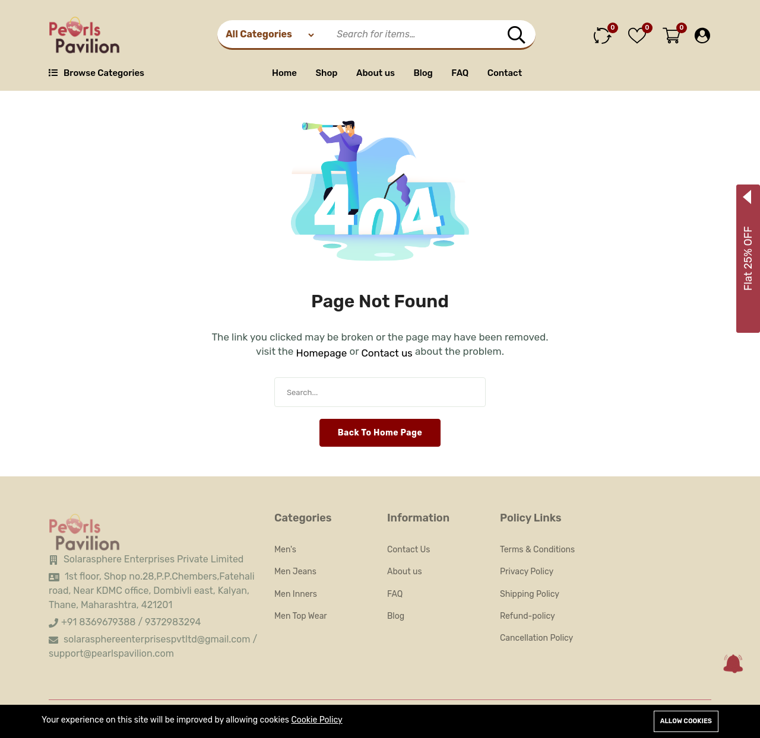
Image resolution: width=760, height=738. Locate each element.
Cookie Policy (316, 720)
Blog (422, 73)
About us (375, 73)
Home (284, 73)
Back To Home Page (380, 433)
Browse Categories (96, 73)
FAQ (459, 73)
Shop (326, 73)
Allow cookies (686, 721)
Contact (504, 73)
